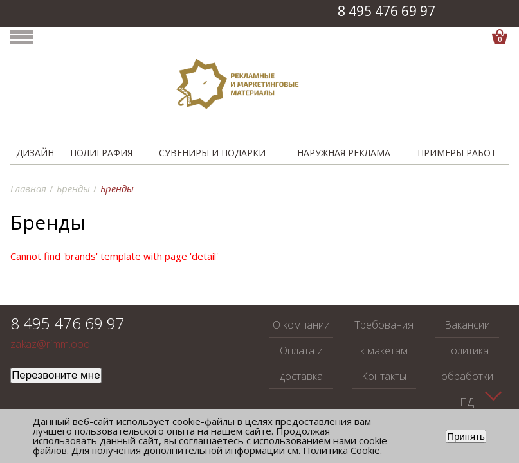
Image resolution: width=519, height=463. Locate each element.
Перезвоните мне (56, 375)
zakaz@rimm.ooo (50, 344)
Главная (28, 188)
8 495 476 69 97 (386, 11)
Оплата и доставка (301, 363)
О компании (301, 325)
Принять (466, 436)
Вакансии (467, 325)
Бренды (73, 188)
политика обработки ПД (467, 376)
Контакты (383, 376)
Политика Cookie (341, 450)
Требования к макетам (384, 338)
